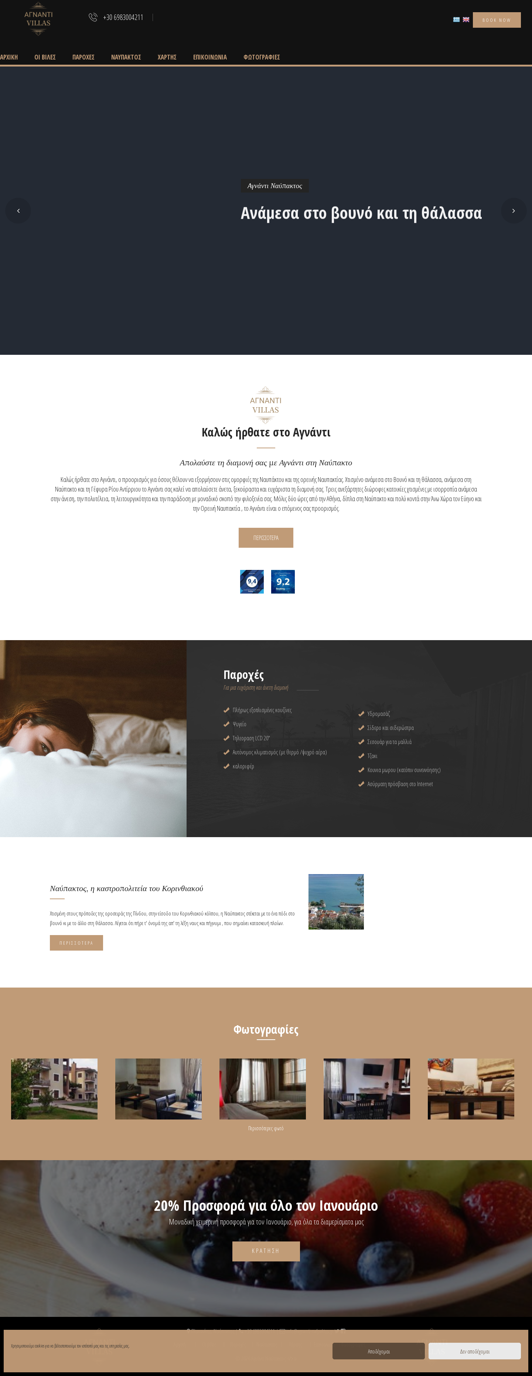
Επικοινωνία (210, 57)
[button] (18, 211)
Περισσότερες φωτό (266, 1128)
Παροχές (83, 57)
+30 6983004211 (123, 17)
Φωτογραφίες (261, 57)
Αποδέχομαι (379, 1351)
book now (496, 20)
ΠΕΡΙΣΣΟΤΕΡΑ (266, 537)
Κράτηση (266, 1250)
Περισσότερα (76, 943)
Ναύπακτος (126, 57)
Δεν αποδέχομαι (475, 1351)
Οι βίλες (45, 57)
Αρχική (9, 57)
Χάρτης (167, 57)
